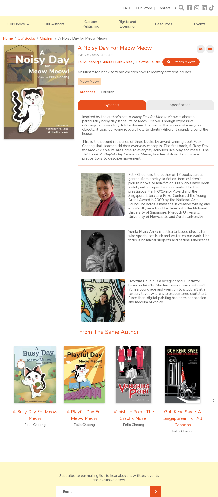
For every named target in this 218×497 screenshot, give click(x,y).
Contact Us (167, 8)
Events (200, 24)
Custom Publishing (90, 24)
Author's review (181, 62)
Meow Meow (89, 81)
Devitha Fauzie (148, 62)
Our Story (144, 8)
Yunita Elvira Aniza (117, 62)
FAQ (126, 8)
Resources (163, 24)
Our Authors (54, 24)
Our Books (26, 38)
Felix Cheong (88, 62)
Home (8, 38)
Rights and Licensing (127, 24)
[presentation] (213, 400)
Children (46, 38)
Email (67, 492)
